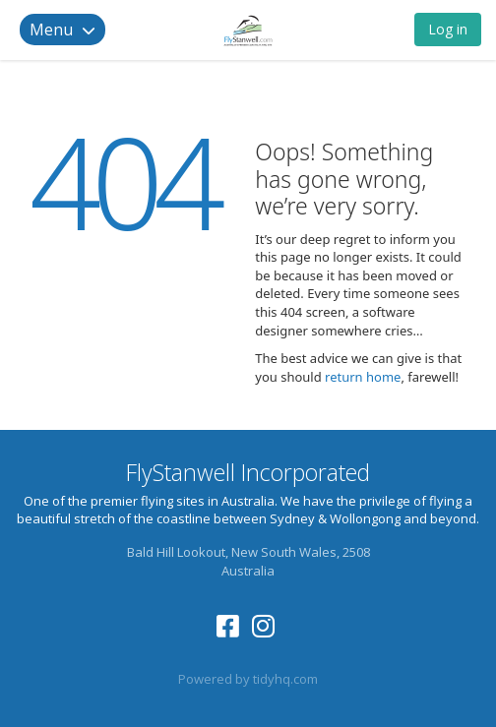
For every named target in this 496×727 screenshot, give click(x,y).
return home (363, 377)
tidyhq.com (285, 679)
